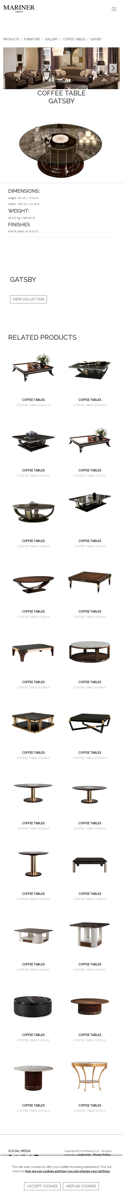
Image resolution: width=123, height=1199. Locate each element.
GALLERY (51, 39)
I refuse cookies (81, 1186)
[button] (113, 68)
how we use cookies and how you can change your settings (67, 1171)
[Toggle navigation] (114, 9)
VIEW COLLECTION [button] (28, 299)
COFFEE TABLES (74, 39)
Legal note (84, 1154)
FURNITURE (32, 39)
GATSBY (96, 39)
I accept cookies (42, 1186)
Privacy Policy (101, 1154)
